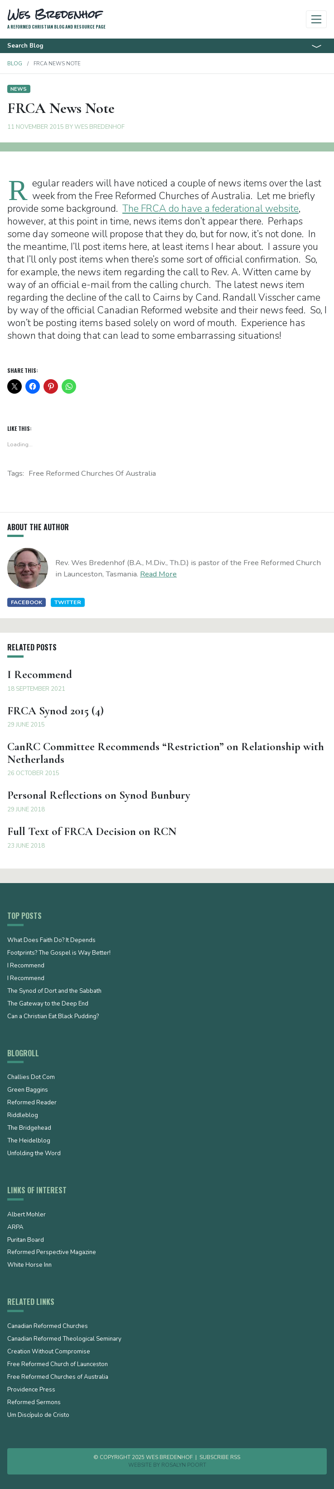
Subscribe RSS (219, 1457)
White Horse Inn (29, 1265)
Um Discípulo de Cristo (38, 1415)
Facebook (26, 602)
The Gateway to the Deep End (47, 1004)
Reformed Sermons (34, 1402)
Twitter (67, 602)
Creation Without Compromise (48, 1352)
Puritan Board (25, 1240)
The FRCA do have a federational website (210, 208)
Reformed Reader (32, 1103)
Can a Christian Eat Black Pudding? (53, 1016)
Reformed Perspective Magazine (51, 1252)
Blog (14, 63)
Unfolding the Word (34, 1153)
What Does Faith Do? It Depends (51, 940)
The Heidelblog (28, 1141)
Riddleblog (22, 1115)
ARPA (15, 1227)
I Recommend (25, 966)
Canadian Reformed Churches (47, 1326)
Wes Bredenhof (99, 127)
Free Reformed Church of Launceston (57, 1364)
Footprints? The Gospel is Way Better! (59, 953)
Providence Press (31, 1390)
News (18, 89)
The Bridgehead (29, 1128)
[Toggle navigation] (316, 19)
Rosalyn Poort (183, 1465)
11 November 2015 (35, 127)
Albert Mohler (26, 1215)
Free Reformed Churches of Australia (92, 473)
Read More (158, 574)
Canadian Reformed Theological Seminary (64, 1339)
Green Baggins (27, 1090)
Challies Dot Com (31, 1077)
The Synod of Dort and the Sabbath (54, 991)
